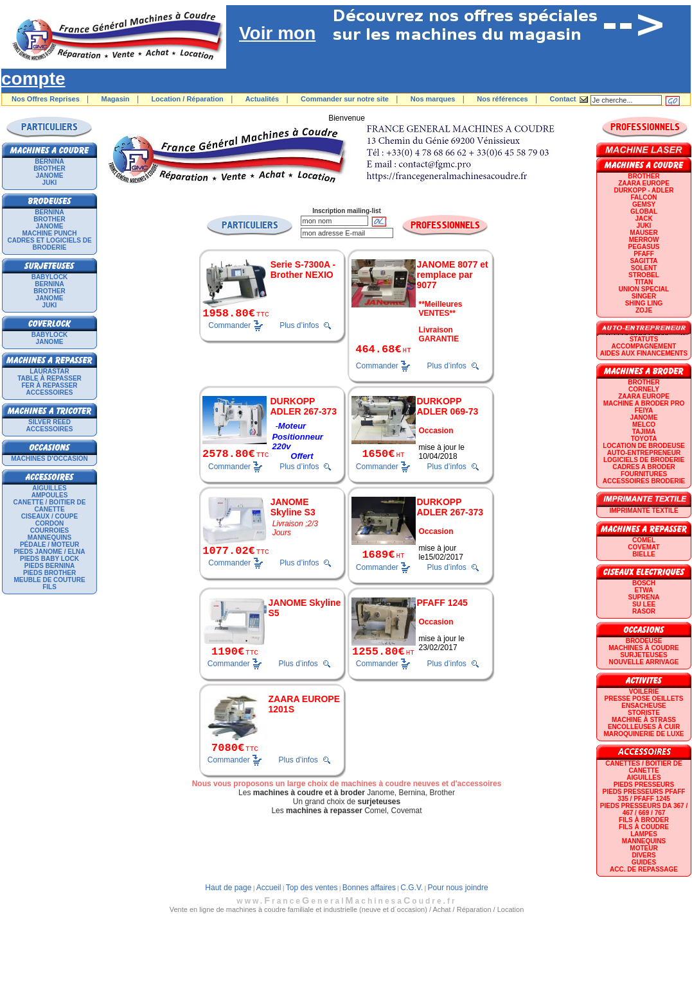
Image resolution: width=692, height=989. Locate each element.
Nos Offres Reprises (46, 99)
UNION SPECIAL (644, 289)
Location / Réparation (187, 99)
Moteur (643, 848)
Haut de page (228, 887)
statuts (644, 339)
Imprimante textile (643, 510)
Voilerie (644, 691)
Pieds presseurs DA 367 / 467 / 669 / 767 (644, 809)
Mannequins (49, 537)
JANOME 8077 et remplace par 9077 (452, 274)
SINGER (644, 296)
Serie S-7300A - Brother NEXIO (303, 269)
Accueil (268, 887)
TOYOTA (644, 438)
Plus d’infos (299, 325)
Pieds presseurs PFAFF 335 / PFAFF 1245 (644, 795)
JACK (643, 218)
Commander (229, 324)
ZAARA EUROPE (644, 183)
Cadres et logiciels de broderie (49, 244)
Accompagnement (644, 346)
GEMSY (643, 204)
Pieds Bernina (49, 565)
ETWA (644, 590)
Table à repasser (49, 378)
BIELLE (643, 554)
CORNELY (643, 389)
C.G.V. (411, 887)
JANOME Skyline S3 (293, 507)
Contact (563, 99)
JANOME (50, 175)
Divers (643, 855)
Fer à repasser (49, 385)
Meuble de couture (49, 579)
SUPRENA (644, 597)
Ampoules (49, 495)
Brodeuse (644, 640)
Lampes (643, 834)
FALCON (643, 197)
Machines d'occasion (49, 458)
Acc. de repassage (644, 869)
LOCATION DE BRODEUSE (644, 445)
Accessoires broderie (644, 481)
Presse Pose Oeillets (644, 698)
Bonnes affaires (369, 887)
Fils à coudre (644, 826)
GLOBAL (643, 211)
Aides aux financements (644, 353)
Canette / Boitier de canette (49, 506)
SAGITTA (643, 260)
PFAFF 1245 (442, 603)
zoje (643, 310)
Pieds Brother (49, 572)
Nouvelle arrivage (644, 662)
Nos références (502, 99)
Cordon (49, 523)
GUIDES (644, 862)
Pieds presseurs (644, 784)
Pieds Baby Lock (49, 558)
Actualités (262, 99)
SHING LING (643, 303)
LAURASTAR (49, 371)
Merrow (644, 239)
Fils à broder (644, 819)
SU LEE (643, 604)
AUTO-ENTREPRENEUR (643, 452)
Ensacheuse (643, 705)
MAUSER (643, 232)
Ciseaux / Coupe (49, 516)
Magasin (116, 99)
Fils (49, 586)
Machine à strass (644, 719)
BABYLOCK (49, 276)
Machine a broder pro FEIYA (643, 407)
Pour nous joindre (458, 887)
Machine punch (49, 233)
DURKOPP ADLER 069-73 (448, 406)
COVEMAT (643, 547)
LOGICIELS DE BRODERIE (643, 459)
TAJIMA (643, 431)
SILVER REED (49, 422)
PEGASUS (644, 246)
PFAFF (644, 253)
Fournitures (644, 473)
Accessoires (49, 392)
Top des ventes (312, 887)
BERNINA (49, 161)
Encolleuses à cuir (644, 726)
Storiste (644, 712)
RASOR (643, 611)
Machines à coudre (643, 647)
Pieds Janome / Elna (49, 551)
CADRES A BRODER (643, 466)
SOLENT (644, 267)
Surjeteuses (643, 654)
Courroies (49, 530)
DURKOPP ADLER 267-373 (303, 406)
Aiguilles (49, 488)
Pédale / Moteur (49, 544)
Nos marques (433, 99)
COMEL (643, 540)
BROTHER (49, 168)
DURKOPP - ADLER (644, 190)
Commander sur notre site (345, 99)
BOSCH (643, 583)
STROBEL (643, 275)
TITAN (644, 282)
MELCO (643, 424)
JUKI (49, 182)
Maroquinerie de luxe (643, 733)
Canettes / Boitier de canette (643, 767)
